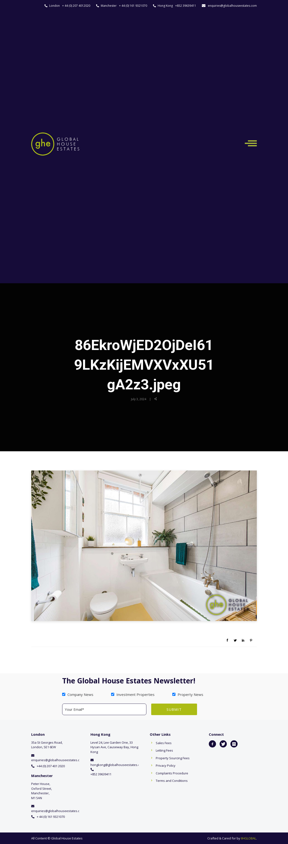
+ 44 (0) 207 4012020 (76, 6)
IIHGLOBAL (248, 838)
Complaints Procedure (172, 773)
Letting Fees (164, 750)
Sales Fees (164, 743)
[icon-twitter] (223, 744)
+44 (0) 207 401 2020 (51, 766)
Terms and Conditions (172, 780)
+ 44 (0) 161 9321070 (133, 6)
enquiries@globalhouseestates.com (232, 6)
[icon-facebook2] (212, 744)
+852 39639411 (185, 6)
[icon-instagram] (234, 744)
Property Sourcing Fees (173, 758)
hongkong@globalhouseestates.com (117, 765)
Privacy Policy (165, 765)
